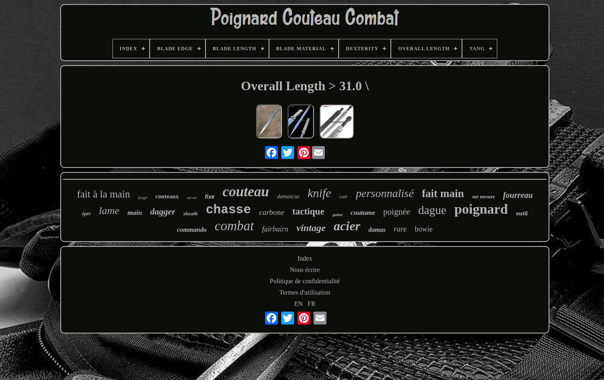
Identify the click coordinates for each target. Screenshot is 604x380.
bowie (423, 229)
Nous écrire (305, 269)
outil (522, 213)
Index (304, 258)
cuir (343, 196)
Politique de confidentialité (305, 281)
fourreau (517, 195)
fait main (443, 193)
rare (400, 229)
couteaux (167, 196)
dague (432, 210)
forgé (142, 197)
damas (377, 229)
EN (298, 303)
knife (319, 193)
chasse (228, 210)
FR (311, 303)
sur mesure (483, 197)
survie (192, 197)
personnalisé (385, 193)
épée (86, 214)
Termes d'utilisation (305, 292)
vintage (311, 228)
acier (347, 226)
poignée (396, 212)
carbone (271, 212)
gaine (338, 214)
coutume (363, 213)
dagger (162, 211)
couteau (246, 192)
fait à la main (103, 194)
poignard (481, 209)
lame (109, 211)
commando (192, 229)
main (134, 213)
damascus (288, 196)
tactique (308, 211)
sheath (190, 213)
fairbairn (275, 229)
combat (234, 226)
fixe (209, 196)
